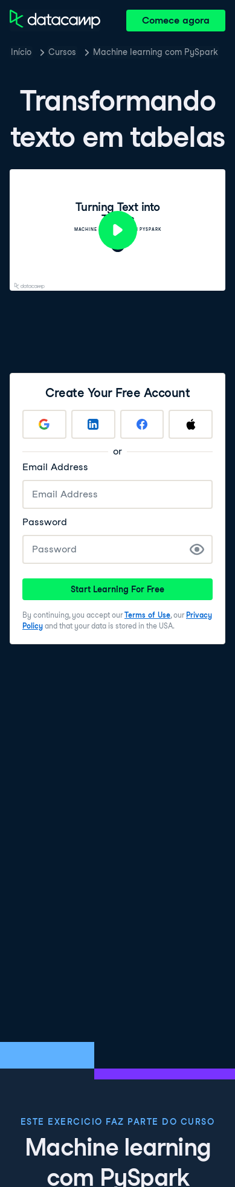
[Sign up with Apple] (191, 424)
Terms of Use (147, 614)
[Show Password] (197, 549)
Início (21, 52)
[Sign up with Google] (44, 424)
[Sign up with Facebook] (142, 424)
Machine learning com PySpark (155, 52)
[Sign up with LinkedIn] (93, 424)
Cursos (62, 52)
